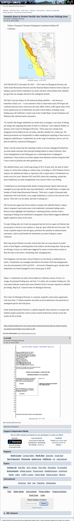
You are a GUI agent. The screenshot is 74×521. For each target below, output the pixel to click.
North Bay (40, 456)
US (54, 459)
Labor (17, 475)
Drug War (42, 468)
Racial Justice (52, 475)
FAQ (9, 491)
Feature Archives (59, 491)
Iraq (34, 483)
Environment (12, 471)
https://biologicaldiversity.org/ (27, 333)
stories (60, 440)
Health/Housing (51, 471)
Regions (7, 452)
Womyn (62, 475)
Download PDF (33, 419)
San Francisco (40, 10)
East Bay (49, 456)
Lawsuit (7, 338)
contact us (40, 445)
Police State (40, 475)
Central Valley (28, 456)
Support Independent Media (16, 431)
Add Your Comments (11, 426)
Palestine (41, 483)
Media (11, 475)
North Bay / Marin (15, 10)
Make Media (19, 491)
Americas (22, 483)
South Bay (59, 456)
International (62, 459)
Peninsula (32, 10)
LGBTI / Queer (27, 475)
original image (33, 80)
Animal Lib (12, 468)
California (5, 10)
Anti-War (21, 468)
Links (43, 495)
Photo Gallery (44, 491)
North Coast (24, 10)
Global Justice (26, 471)
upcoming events (57, 442)
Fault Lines (33, 495)
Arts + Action (31, 468)
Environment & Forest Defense (23, 12)
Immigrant (63, 471)
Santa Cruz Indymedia (52, 10)
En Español (62, 468)
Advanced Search (37, 507)
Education (52, 468)
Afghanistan (51, 483)
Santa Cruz (36, 459)
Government (38, 471)
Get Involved (31, 491)
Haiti (29, 483)
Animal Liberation (8, 12)
